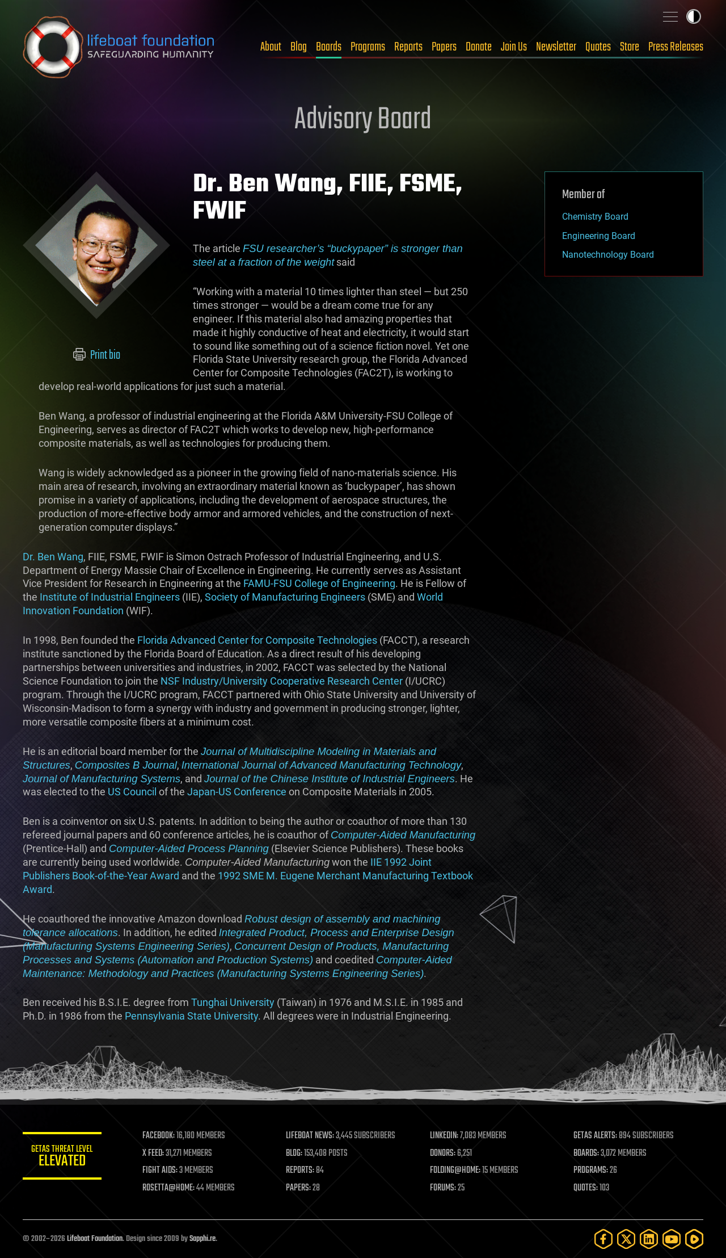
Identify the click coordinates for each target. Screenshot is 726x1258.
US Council (132, 792)
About (270, 47)
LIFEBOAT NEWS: (310, 1136)
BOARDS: (587, 1153)
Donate (479, 47)
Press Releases (675, 47)
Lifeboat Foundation (95, 1239)
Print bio (96, 355)
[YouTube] (671, 1239)
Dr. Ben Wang (53, 557)
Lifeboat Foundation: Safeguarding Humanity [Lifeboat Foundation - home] (119, 47)
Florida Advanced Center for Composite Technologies (257, 640)
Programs (368, 47)
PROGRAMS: (591, 1170)
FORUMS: (443, 1188)
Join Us (514, 47)
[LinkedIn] (649, 1239)
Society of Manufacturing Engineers (285, 597)
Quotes (598, 47)
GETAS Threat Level (62, 1157)
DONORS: (443, 1153)
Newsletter (556, 47)
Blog (298, 47)
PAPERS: (298, 1188)
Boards (328, 47)
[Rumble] (694, 1239)
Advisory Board (363, 120)
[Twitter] (626, 1239)
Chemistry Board (595, 216)
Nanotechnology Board (608, 254)
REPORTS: (300, 1170)
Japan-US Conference (236, 792)
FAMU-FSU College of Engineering (319, 583)
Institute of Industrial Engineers (110, 597)
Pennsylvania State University (191, 1016)
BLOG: (294, 1153)
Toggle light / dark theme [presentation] (693, 16)
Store (629, 47)
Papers (444, 47)
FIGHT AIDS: (160, 1170)
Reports (408, 47)
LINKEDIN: (444, 1136)
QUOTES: (586, 1188)
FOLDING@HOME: (455, 1170)
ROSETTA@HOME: (169, 1188)
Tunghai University (233, 1002)
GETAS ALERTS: (596, 1136)
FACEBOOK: (159, 1136)
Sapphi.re (202, 1239)
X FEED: (153, 1153)
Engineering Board (598, 235)
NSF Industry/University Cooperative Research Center (282, 681)
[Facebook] (603, 1239)
